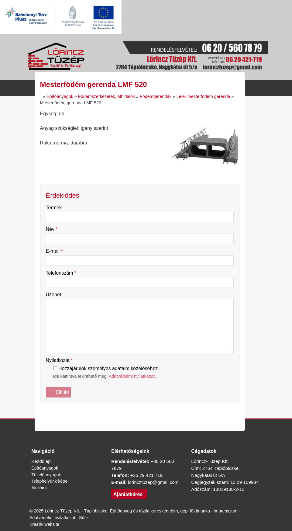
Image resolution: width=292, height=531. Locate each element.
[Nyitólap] (146, 57)
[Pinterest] (140, 412)
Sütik (122, 524)
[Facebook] (107, 412)
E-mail (56, 251)
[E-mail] (162, 412)
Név (53, 229)
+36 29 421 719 (149, 475)
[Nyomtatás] (172, 412)
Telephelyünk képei (52, 481)
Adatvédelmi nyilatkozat (145, 376)
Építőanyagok (46, 468)
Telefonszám (64, 272)
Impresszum (43, 524)
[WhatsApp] (151, 412)
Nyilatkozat (62, 360)
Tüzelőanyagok (48, 474)
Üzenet (55, 294)
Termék (56, 207)
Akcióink (40, 488)
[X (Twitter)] (118, 412)
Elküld (59, 392)
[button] (261, 88)
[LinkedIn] (129, 412)
